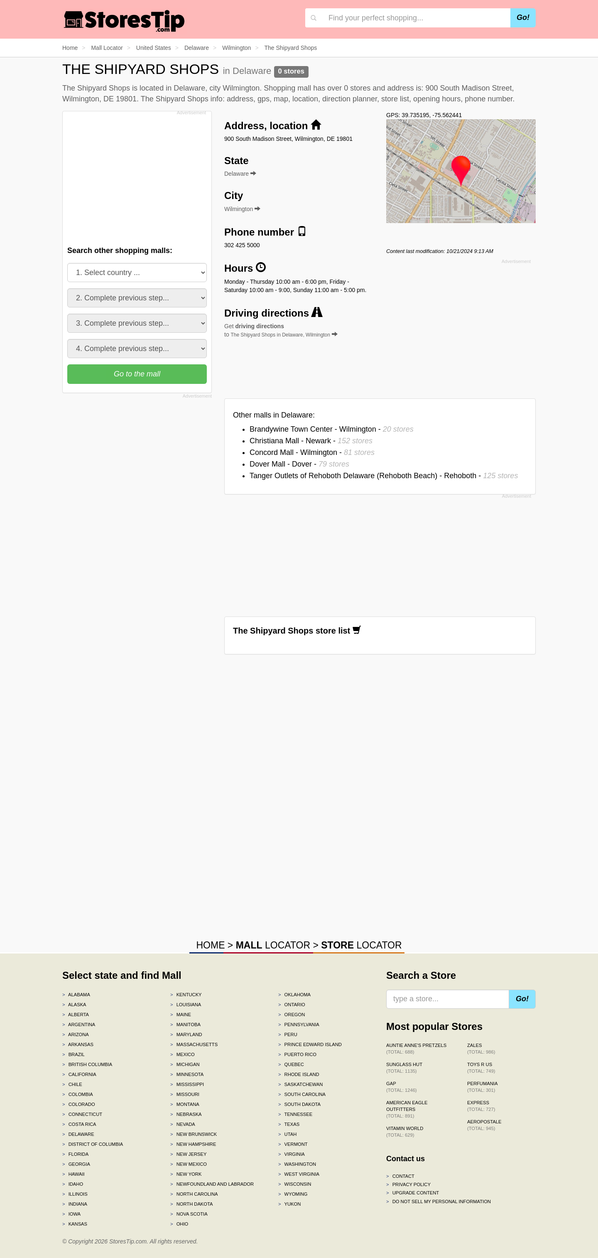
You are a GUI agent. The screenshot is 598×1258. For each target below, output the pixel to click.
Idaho (72, 1184)
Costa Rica (79, 1124)
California (79, 1074)
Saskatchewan (300, 1084)
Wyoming (293, 1194)
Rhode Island (298, 1074)
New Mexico (188, 1164)
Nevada (182, 1124)
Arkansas (77, 1044)
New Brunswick (193, 1134)
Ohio (179, 1223)
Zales (481, 1048)
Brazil (73, 1054)
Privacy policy (408, 1184)
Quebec (291, 1064)
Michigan (185, 1064)
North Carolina (194, 1194)
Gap (401, 1087)
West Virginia (298, 1174)
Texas (288, 1124)
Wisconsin (294, 1184)
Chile (72, 1084)
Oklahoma (294, 994)
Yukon (289, 1203)
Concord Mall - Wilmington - (312, 452)
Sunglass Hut (404, 1068)
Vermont (293, 1144)
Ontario (291, 1004)
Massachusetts (194, 1044)
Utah (287, 1134)
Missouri (184, 1094)
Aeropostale (484, 1125)
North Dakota (191, 1203)
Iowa (71, 1213)
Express (481, 1106)
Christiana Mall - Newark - (311, 441)
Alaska (74, 1004)
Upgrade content (412, 1192)
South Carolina (302, 1094)
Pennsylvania (298, 1024)
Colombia (77, 1094)
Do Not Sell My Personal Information (438, 1201)
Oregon (291, 1014)
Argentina (78, 1024)
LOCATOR (273, 945)
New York (185, 1174)
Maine (180, 1014)
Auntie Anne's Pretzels (416, 1048)
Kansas (74, 1223)
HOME (210, 945)
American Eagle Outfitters (406, 1109)
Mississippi (187, 1084)
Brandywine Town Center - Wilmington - (332, 429)
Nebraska (186, 1114)
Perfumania (482, 1087)
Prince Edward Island (310, 1044)
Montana (184, 1104)
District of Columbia (92, 1144)
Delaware (78, 1134)
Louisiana (185, 1004)
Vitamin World (404, 1132)
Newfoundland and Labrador (212, 1184)
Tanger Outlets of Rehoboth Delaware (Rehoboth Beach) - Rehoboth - (384, 476)
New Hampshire (193, 1144)
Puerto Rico (297, 1054)
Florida (75, 1154)
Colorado (78, 1104)
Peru (287, 1034)
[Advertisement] (136, 176)
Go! (523, 17)
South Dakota (299, 1104)
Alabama (76, 994)
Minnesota (186, 1074)
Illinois (75, 1194)
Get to (281, 330)
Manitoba (185, 1024)
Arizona (75, 1034)
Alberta (75, 1014)
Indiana (74, 1203)
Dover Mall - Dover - (299, 464)
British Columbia (87, 1064)
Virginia (291, 1154)
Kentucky (186, 994)
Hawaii (73, 1174)
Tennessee (295, 1114)
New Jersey (188, 1154)
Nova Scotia (189, 1213)
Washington (297, 1164)
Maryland (186, 1034)
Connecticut (82, 1114)
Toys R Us (481, 1068)
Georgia (76, 1164)
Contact (400, 1176)
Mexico (182, 1054)
